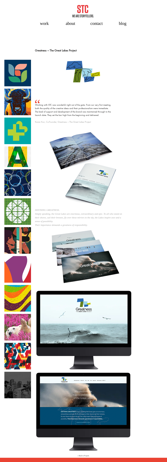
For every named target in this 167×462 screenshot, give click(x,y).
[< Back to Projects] (83, 455)
